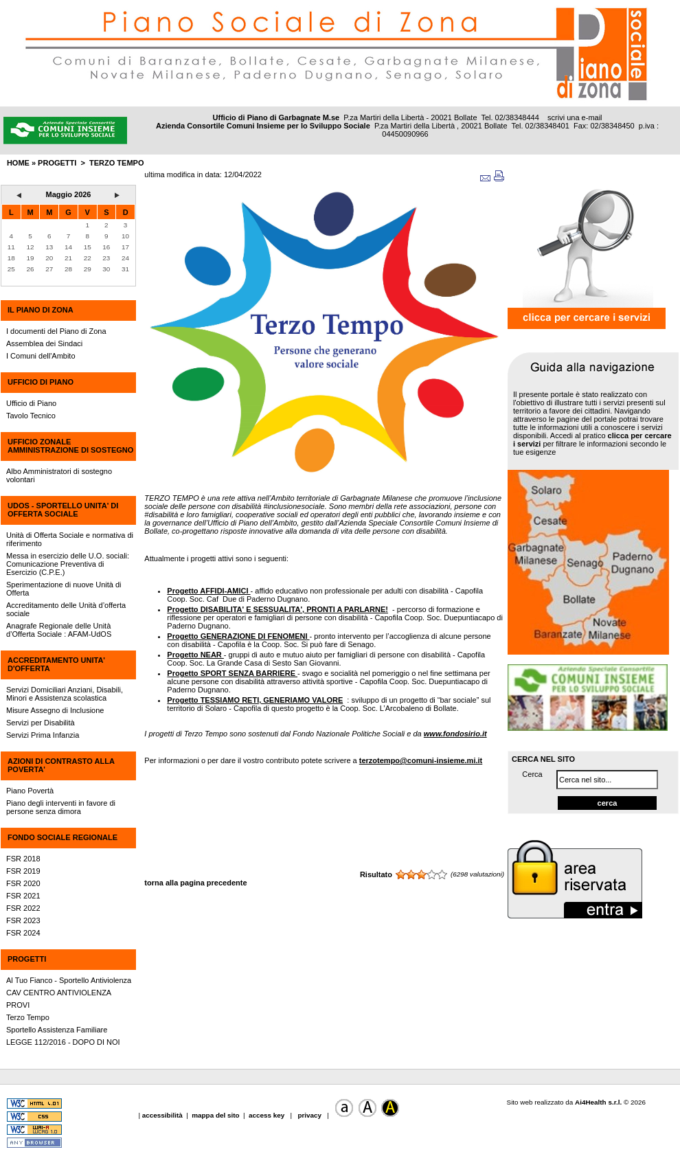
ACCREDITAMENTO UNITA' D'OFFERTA (56, 664)
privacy (310, 1115)
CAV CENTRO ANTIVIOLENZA (58, 992)
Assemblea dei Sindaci (44, 343)
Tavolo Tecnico (31, 415)
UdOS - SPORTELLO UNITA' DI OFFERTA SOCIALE (63, 509)
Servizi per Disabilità (40, 723)
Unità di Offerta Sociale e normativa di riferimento (69, 539)
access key (267, 1115)
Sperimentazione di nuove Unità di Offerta (64, 588)
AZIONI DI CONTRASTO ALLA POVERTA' (61, 765)
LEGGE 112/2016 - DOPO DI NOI (63, 1042)
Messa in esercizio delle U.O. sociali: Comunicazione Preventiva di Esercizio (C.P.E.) (67, 564)
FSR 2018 (23, 859)
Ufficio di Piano (31, 403)
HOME (18, 163)
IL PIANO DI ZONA (40, 310)
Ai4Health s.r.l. (598, 1102)
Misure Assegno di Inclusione (55, 710)
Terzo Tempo (116, 163)
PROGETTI (27, 959)
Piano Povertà (30, 791)
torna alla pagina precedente (195, 883)
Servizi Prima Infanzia (42, 735)
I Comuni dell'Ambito (41, 356)
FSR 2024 (23, 933)
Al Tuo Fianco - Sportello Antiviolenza (68, 980)
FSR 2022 (23, 908)
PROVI (18, 1005)
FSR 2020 (23, 883)
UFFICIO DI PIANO (40, 382)
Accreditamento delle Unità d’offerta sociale (66, 609)
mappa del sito (215, 1115)
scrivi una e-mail (574, 117)
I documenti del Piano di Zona (56, 331)
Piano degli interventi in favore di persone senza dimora (60, 807)
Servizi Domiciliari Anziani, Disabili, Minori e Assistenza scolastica (64, 694)
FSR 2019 (23, 871)
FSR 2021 (23, 896)
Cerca (532, 774)
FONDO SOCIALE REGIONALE (62, 837)
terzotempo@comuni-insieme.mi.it (420, 760)
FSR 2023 (23, 920)
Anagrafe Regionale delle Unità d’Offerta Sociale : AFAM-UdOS (58, 630)
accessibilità (163, 1115)
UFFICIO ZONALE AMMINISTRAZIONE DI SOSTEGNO (70, 446)
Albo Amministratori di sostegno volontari (59, 475)
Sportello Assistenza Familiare (56, 1030)
